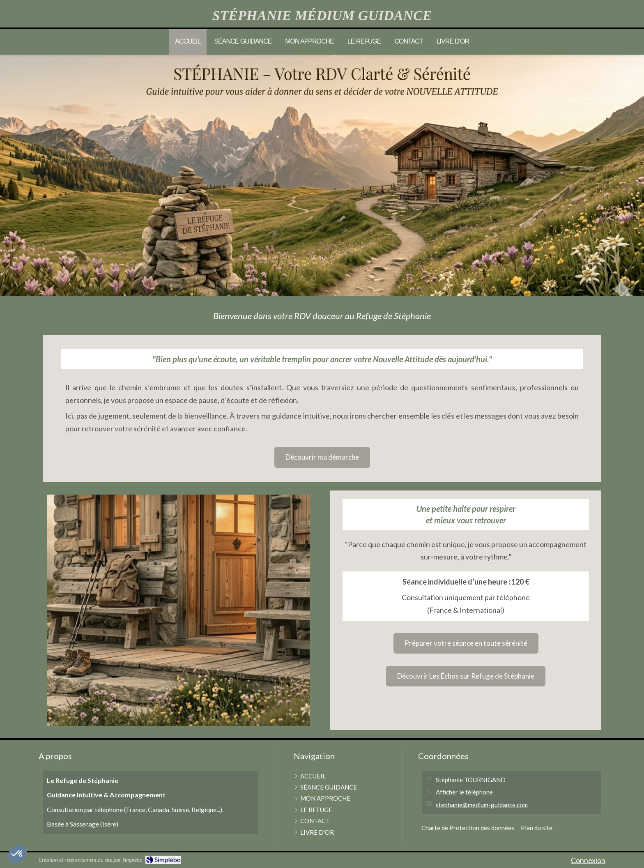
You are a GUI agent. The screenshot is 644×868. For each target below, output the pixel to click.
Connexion (588, 860)
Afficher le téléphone (464, 792)
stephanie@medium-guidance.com (482, 804)
